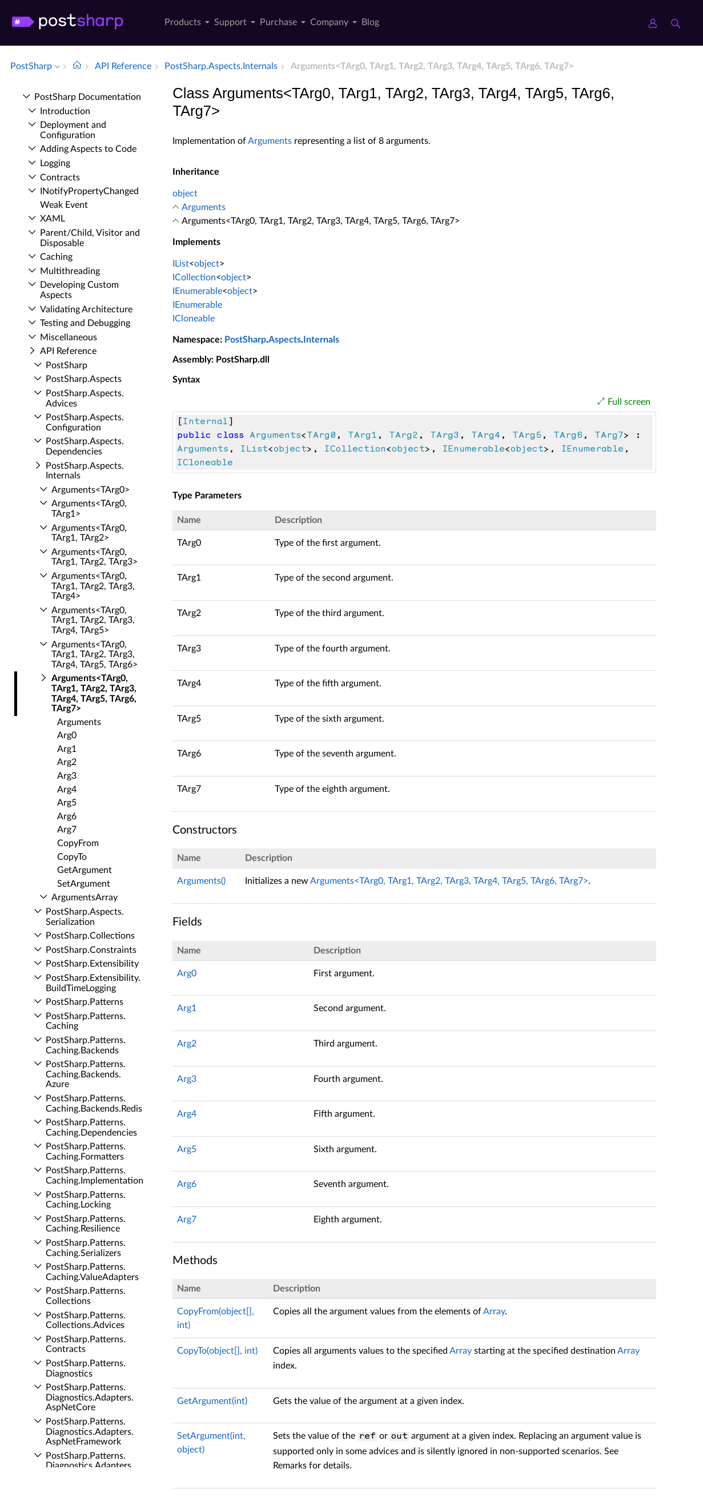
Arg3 (67, 775)
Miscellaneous (68, 337)
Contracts (60, 177)
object (185, 193)
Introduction (65, 111)
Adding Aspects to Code (88, 149)
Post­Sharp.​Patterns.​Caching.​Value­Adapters (92, 1272)
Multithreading (70, 271)
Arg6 (67, 816)
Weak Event (64, 205)
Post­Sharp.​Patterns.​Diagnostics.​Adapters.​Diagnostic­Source (90, 1465)
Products (182, 22)
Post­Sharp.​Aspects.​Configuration (85, 422)
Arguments (79, 722)
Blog (370, 22)
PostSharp (245, 339)
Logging (55, 163)
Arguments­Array (84, 897)
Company (329, 22)
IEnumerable (197, 291)
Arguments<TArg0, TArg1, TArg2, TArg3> (94, 557)
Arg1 (67, 749)
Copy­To (72, 857)
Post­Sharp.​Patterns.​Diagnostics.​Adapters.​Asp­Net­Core (90, 1397)
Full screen (629, 402)
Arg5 (67, 802)
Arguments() (201, 881)
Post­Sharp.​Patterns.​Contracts (86, 1344)
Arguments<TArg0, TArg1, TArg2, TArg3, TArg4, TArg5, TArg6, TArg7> (449, 881)
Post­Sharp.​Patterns (84, 1002)
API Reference (68, 351)
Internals (321, 339)
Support (230, 22)
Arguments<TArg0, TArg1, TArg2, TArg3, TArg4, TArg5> (93, 620)
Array (494, 1311)
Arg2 (67, 762)
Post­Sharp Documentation (87, 97)
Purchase (278, 22)
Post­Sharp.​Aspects (84, 379)
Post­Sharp (66, 365)
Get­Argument (84, 870)
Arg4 (67, 789)
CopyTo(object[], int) (217, 1350)
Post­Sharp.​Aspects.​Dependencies (85, 446)
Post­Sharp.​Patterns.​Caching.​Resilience (86, 1224)
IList (180, 263)
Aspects (284, 339)
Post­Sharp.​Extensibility (92, 963)
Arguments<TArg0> (90, 489)
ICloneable (193, 318)
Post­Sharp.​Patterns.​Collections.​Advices (86, 1320)
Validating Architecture (86, 309)
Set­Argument (83, 883)
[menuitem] (185, 24)
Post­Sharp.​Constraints (91, 950)
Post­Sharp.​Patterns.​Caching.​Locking (86, 1200)
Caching (56, 256)
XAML (52, 218)
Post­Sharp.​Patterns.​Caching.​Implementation (94, 1175)
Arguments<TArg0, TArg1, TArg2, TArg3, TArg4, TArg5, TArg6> (94, 654)
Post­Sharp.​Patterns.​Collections (86, 1296)
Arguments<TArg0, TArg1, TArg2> (89, 533)
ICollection (194, 277)
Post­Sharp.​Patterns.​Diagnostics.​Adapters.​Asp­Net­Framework (90, 1431)
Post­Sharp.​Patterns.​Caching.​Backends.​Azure (86, 1074)
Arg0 (67, 735)
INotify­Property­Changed (89, 191)
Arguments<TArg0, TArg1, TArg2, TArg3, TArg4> (93, 586)
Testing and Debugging (85, 323)
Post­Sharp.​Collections (90, 935)
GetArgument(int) (212, 1401)
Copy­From (78, 843)
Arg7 (67, 829)
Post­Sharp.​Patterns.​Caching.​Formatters (86, 1151)
